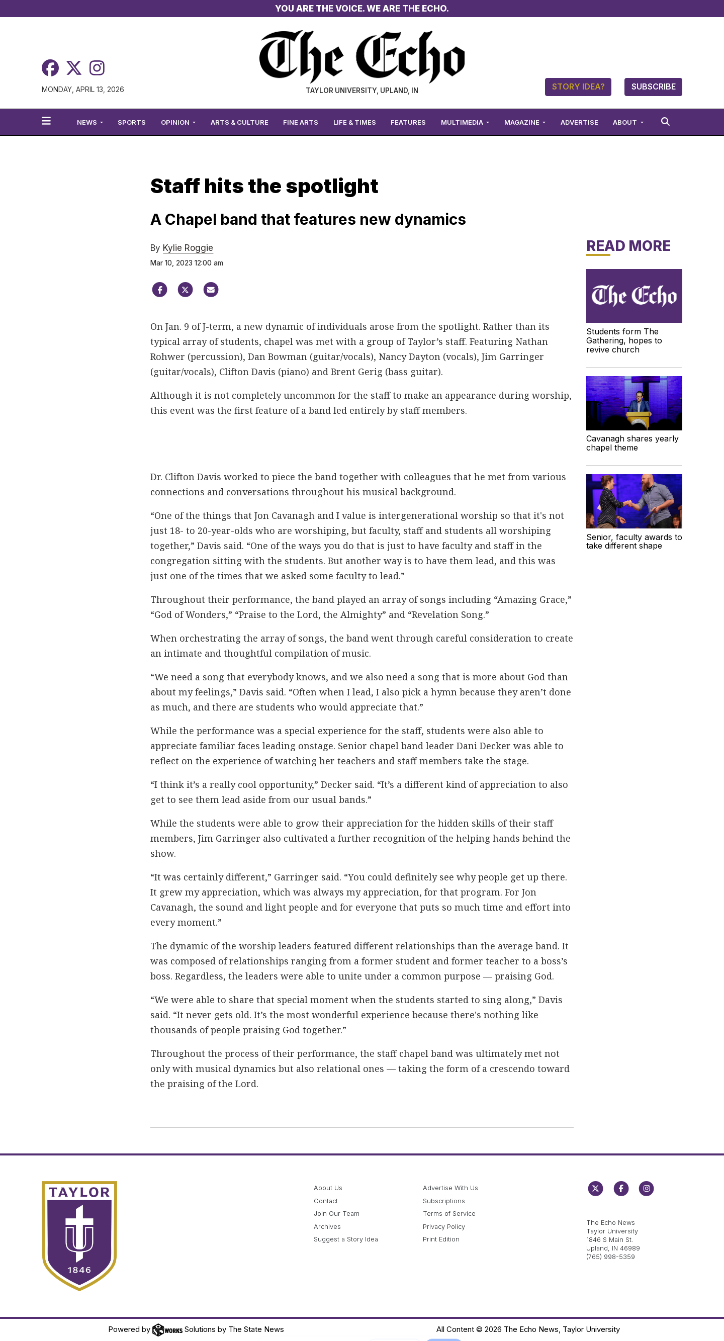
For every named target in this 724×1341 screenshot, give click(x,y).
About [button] (626, 122)
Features (408, 122)
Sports (132, 122)
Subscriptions (444, 1201)
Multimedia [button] (463, 122)
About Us (328, 1188)
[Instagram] (97, 68)
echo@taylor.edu (612, 1211)
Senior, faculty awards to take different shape (634, 541)
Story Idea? (578, 86)
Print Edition (441, 1239)
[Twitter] (73, 68)
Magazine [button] (522, 122)
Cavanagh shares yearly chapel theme (632, 443)
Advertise (579, 122)
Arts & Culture (239, 122)
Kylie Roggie (188, 248)
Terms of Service (449, 1213)
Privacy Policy (444, 1226)
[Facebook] (50, 68)
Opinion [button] (176, 122)
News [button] (88, 122)
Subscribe (653, 86)
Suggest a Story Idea (346, 1239)
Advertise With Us (450, 1188)
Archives (327, 1226)
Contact (326, 1201)
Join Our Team (336, 1213)
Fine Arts (300, 122)
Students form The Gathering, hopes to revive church (624, 340)
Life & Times (354, 122)
